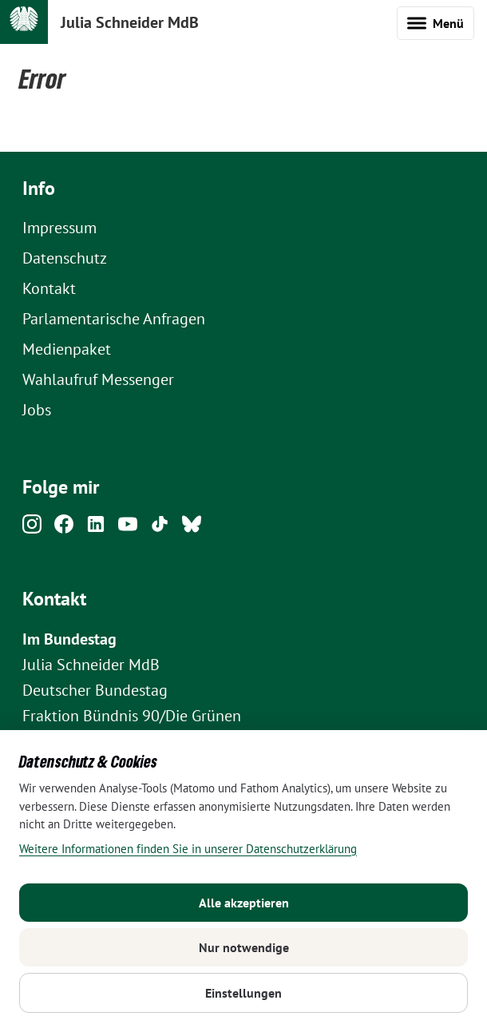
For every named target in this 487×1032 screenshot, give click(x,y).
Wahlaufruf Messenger (98, 379)
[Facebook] (63, 528)
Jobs (36, 409)
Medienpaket (66, 349)
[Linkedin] (95, 528)
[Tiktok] (159, 528)
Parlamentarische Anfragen (113, 318)
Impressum (59, 227)
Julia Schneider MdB (130, 22)
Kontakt (49, 288)
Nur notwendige (244, 947)
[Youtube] (127, 528)
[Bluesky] (191, 528)
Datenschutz (64, 258)
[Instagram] (32, 528)
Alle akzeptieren (244, 903)
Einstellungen (243, 993)
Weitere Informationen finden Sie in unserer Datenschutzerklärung (188, 848)
